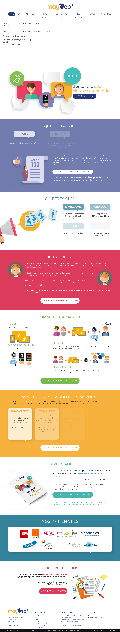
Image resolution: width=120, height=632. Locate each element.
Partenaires (105, 14)
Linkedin (91, 616)
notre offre (44, 15)
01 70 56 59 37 (84, 96)
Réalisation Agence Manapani (71, 625)
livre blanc (92, 15)
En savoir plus (111, 630)
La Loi (19, 15)
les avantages (78, 15)
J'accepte (102, 630)
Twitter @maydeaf (95, 618)
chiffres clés (30, 15)
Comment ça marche (61, 15)
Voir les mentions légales (69, 621)
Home (11, 14)
